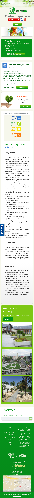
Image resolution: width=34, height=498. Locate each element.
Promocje (9, 439)
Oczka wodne (24, 432)
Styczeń (13, 118)
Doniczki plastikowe (24, 448)
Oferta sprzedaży (9, 432)
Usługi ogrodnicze (25, 433)
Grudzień (14, 117)
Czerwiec (14, 128)
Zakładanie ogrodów (24, 430)
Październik (15, 135)
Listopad (14, 136)
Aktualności (9, 436)
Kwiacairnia (9, 434)
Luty (12, 119)
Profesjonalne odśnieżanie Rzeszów (24, 435)
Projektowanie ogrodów (24, 429)
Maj (12, 125)
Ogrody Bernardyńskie (17, 356)
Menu (17, 24)
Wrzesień (14, 133)
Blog (9, 441)
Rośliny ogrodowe (25, 442)
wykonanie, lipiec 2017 (17, 385)
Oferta (25, 427)
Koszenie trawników (24, 440)
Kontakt (9, 444)
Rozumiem (17, 496)
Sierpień (13, 131)
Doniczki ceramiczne (24, 446)
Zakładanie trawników (25, 438)
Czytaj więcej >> (22, 87)
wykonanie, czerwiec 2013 (17, 358)
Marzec (13, 122)
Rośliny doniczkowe (25, 443)
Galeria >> (8, 319)
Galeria (9, 442)
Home (9, 427)
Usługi (9, 431)
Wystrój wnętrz (25, 445)
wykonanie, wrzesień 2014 (17, 330)
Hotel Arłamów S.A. (17, 329)
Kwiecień (14, 123)
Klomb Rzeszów (7, 113)
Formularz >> (20, 54)
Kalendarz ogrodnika (19, 113)
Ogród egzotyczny (17, 383)
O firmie (9, 429)
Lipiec (12, 129)
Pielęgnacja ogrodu (25, 439)
